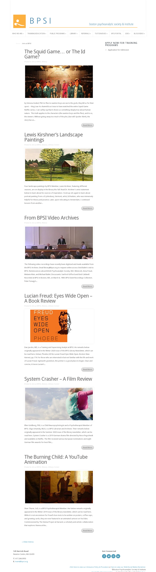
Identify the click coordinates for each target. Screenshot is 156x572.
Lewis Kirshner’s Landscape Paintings (53, 137)
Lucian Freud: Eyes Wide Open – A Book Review (58, 298)
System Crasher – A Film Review (58, 379)
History (44, 62)
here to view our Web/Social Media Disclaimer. (128, 566)
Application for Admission (118, 50)
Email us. (142, 571)
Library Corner (53, 145)
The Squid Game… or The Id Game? (54, 54)
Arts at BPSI (36, 62)
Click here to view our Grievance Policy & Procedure (89, 566)
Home (18, 43)
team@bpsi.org (21, 561)
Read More (87, 125)
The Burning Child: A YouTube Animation (56, 459)
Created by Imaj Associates (102, 571)
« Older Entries (28, 542)
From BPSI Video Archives (51, 218)
